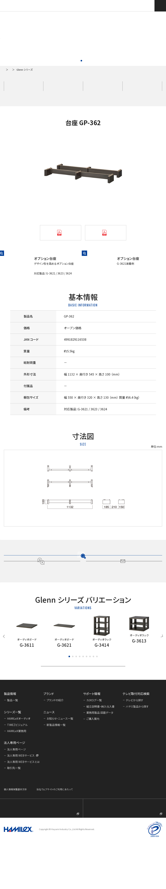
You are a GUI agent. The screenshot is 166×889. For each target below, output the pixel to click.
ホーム (7, 69)
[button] (7, 38)
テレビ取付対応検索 (148, 6)
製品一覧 (22, 69)
